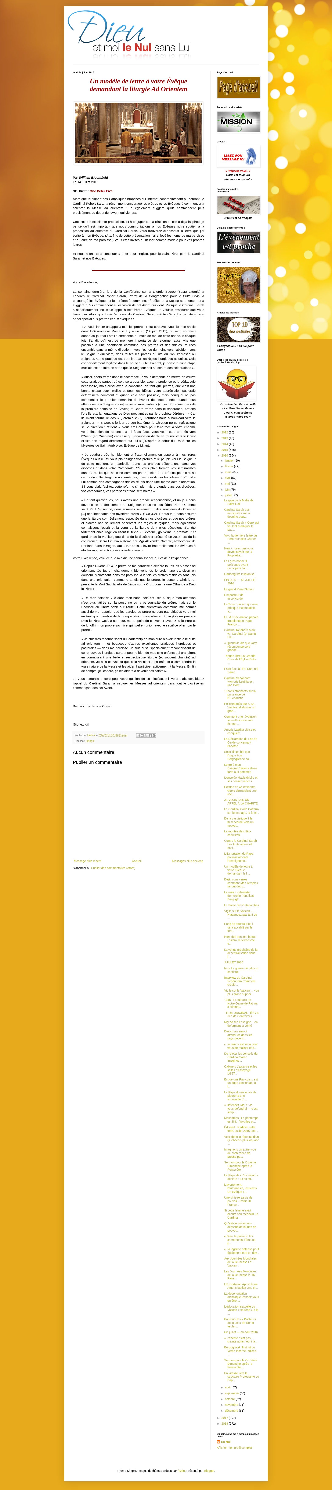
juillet (228, 495)
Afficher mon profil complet (234, 1447)
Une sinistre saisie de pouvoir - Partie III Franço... (238, 1201)
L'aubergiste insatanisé (239, 574)
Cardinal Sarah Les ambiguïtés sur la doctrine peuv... (237, 513)
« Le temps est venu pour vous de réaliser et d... (241, 1046)
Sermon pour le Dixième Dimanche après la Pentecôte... (240, 1166)
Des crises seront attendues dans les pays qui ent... (238, 1035)
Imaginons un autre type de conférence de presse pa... (240, 1153)
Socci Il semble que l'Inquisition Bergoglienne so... (237, 755)
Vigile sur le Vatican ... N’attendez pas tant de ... (240, 914)
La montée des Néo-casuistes (237, 833)
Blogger (209, 1470)
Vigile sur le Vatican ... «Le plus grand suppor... (241, 992)
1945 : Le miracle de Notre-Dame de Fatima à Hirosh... (240, 1003)
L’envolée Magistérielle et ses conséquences (240, 779)
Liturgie (90, 740)
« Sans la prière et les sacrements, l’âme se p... (239, 1240)
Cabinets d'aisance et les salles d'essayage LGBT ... (240, 1070)
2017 (225, 1418)
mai (227, 483)
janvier (229, 460)
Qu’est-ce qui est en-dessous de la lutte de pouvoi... (240, 1227)
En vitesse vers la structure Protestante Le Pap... (241, 1376)
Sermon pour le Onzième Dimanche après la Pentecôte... (240, 1364)
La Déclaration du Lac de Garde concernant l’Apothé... (240, 742)
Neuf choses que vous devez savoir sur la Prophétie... (239, 552)
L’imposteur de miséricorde (233, 596)
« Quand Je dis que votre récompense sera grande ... (240, 646)
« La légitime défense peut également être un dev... (241, 1250)
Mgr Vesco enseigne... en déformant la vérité (241, 1023)
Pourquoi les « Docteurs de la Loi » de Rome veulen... (240, 1323)
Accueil (136, 861)
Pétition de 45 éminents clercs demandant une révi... (240, 790)
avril (228, 478)
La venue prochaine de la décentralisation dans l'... (240, 953)
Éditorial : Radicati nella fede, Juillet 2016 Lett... (241, 1129)
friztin (181, 1470)
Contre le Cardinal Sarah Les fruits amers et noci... (240, 844)
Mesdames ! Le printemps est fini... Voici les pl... (241, 1119)
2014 (225, 444)
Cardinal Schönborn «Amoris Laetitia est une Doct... (238, 681)
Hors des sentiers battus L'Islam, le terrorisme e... (240, 940)
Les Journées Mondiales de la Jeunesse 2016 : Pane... (240, 1275)
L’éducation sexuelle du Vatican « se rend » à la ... (241, 1310)
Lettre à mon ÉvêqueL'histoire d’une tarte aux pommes (240, 768)
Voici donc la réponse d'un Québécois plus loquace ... (241, 1140)
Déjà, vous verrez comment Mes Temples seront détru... (241, 883)
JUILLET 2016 (233, 962)
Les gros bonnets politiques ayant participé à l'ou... (236, 564)
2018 (225, 1423)
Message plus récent (87, 861)
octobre (230, 1399)
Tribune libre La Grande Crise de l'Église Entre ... (240, 659)
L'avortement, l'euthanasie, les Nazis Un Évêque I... (240, 1188)
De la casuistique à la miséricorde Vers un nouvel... (239, 822)
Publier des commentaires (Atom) (113, 868)
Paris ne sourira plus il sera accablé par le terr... (238, 927)
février (229, 466)
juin (227, 489)
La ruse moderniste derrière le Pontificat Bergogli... (239, 896)
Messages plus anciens (187, 861)
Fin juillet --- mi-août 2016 (241, 1332)
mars (228, 472)
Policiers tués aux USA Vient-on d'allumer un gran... (239, 707)
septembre (232, 1393)
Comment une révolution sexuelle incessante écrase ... (240, 720)
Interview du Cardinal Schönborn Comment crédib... (239, 981)
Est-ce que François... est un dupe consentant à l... (241, 1083)
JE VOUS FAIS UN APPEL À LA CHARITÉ (241, 801)
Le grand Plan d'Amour (239, 589)
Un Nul (226, 1442)
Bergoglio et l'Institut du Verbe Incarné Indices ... (240, 1351)
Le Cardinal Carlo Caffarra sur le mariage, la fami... (241, 810)
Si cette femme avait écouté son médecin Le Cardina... (241, 1214)
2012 (225, 432)
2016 (225, 455)
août (228, 1387)
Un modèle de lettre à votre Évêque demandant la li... (238, 870)
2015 (225, 449)
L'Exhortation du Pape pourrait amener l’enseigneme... (238, 857)
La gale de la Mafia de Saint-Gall (238, 502)
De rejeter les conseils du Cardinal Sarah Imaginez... (240, 1057)
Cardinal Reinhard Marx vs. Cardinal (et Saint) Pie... (240, 633)
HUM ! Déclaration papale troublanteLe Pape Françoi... (241, 620)
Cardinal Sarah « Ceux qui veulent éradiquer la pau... (241, 526)
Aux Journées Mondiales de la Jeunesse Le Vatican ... (240, 1262)
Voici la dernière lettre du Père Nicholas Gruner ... (240, 539)
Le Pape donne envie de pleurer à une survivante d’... (240, 1096)
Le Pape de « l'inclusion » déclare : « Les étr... (241, 1177)
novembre (232, 1404)
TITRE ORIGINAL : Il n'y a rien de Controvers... (241, 1014)
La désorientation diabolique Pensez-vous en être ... (241, 1297)
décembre (232, 1410)
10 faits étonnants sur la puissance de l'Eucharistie (240, 694)
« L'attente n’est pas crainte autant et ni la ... (241, 1339)
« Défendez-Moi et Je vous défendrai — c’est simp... (240, 1108)
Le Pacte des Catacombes (241, 905)
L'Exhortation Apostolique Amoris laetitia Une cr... (241, 1286)
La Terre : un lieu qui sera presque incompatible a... (241, 608)
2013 (225, 438)
